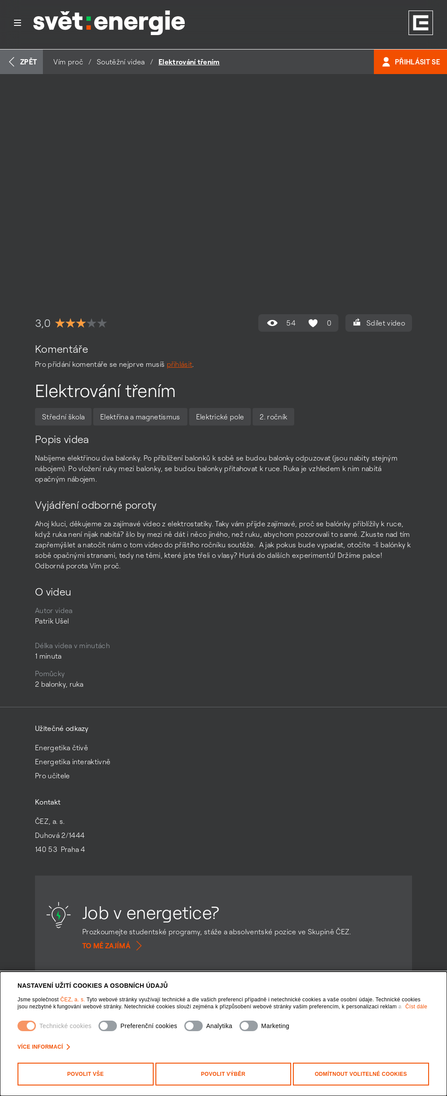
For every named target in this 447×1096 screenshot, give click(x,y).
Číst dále (416, 1007)
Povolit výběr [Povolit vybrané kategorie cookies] (223, 1074)
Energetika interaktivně (72, 761)
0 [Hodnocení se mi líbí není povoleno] (318, 323)
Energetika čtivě (61, 747)
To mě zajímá (113, 945)
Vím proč (68, 61)
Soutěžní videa (120, 61)
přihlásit (180, 364)
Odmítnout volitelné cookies (361, 1074)
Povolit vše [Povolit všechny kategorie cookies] (85, 1074)
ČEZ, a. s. (73, 1000)
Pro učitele (52, 775)
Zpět (21, 62)
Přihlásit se (410, 62)
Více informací (44, 1047)
